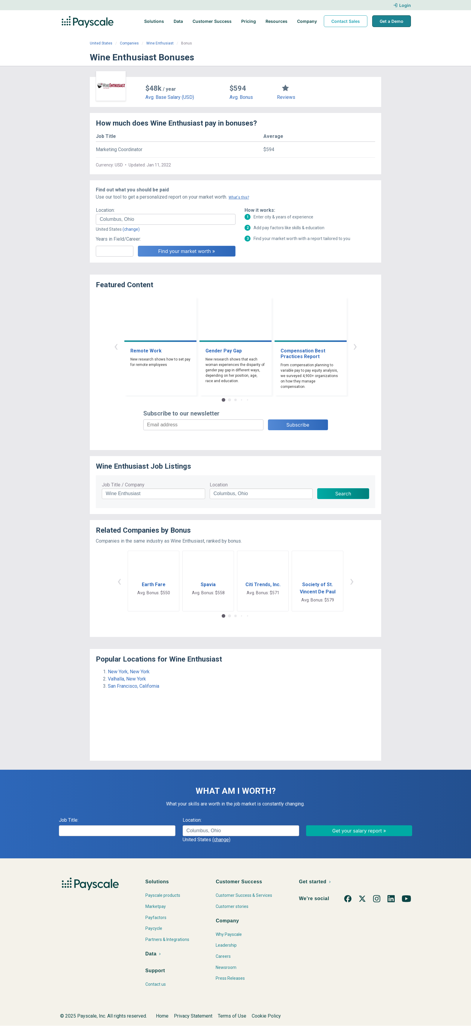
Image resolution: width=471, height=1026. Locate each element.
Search (343, 494)
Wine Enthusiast (160, 43)
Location (219, 485)
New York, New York (129, 671)
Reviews (286, 97)
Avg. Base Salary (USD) (169, 97)
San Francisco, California (133, 686)
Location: (105, 210)
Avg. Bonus (241, 97)
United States (101, 43)
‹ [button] (116, 346)
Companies (129, 43)
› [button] (355, 346)
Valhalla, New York (127, 679)
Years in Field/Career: (118, 239)
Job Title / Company (123, 485)
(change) (131, 229)
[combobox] (165, 219)
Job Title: (68, 820)
